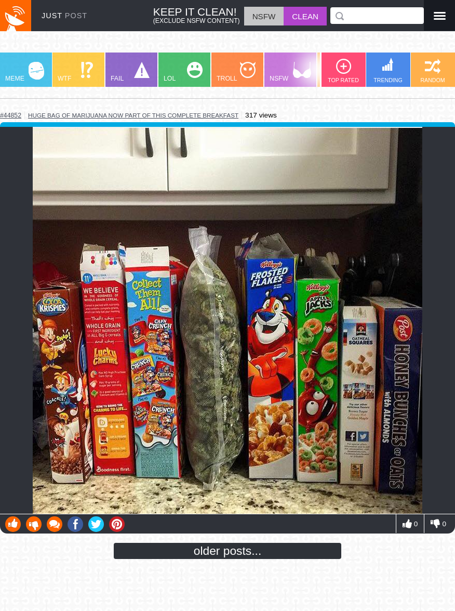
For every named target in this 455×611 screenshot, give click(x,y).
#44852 (10, 115)
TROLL (236, 72)
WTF (75, 72)
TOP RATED (343, 71)
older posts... (228, 550)
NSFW (290, 72)
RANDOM (432, 71)
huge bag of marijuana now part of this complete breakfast (133, 115)
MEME (24, 72)
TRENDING (388, 70)
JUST (64, 15)
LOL (183, 72)
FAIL (130, 72)
